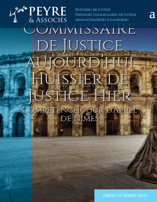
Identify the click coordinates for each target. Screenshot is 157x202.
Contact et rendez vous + (126, 195)
